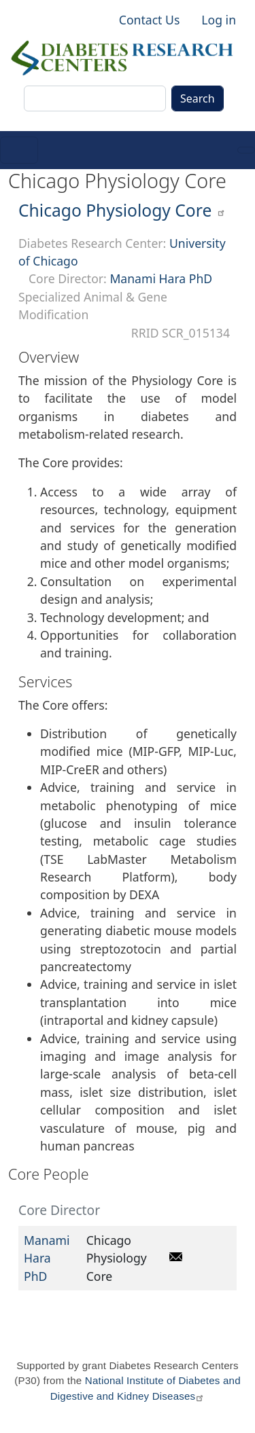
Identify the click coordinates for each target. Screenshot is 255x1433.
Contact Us (149, 20)
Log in (218, 20)
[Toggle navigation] (19, 150)
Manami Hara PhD (160, 278)
